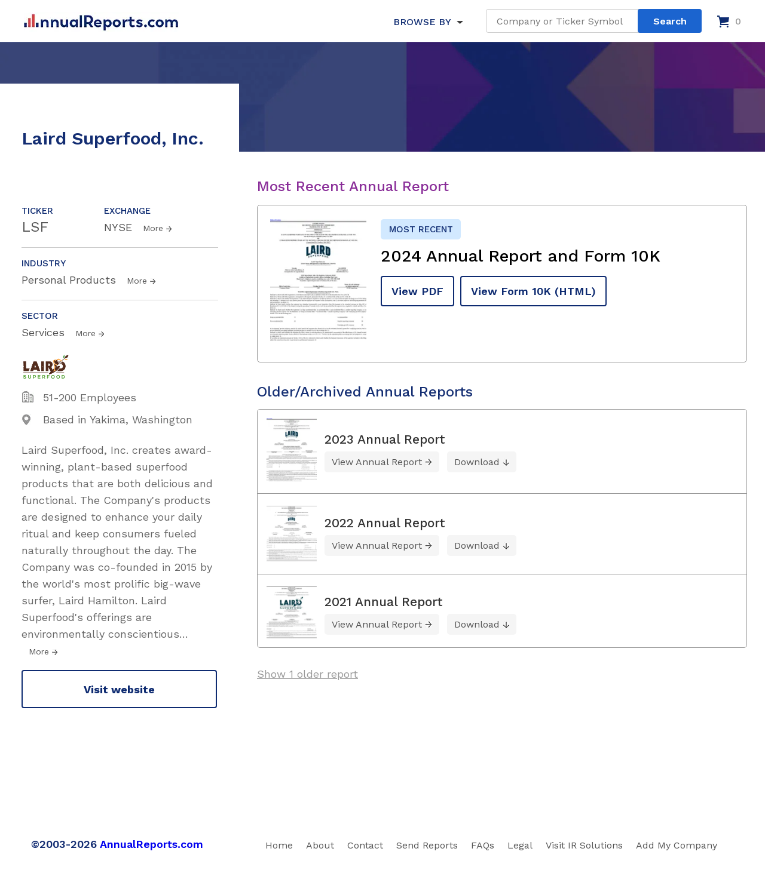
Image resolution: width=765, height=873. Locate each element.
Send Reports (427, 845)
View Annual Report (377, 462)
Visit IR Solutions (584, 845)
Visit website (119, 689)
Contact (365, 845)
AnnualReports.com (151, 844)
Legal (520, 845)
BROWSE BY (422, 21)
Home (279, 845)
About (320, 845)
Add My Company (676, 845)
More (153, 228)
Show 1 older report (307, 674)
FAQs (482, 845)
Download (477, 462)
